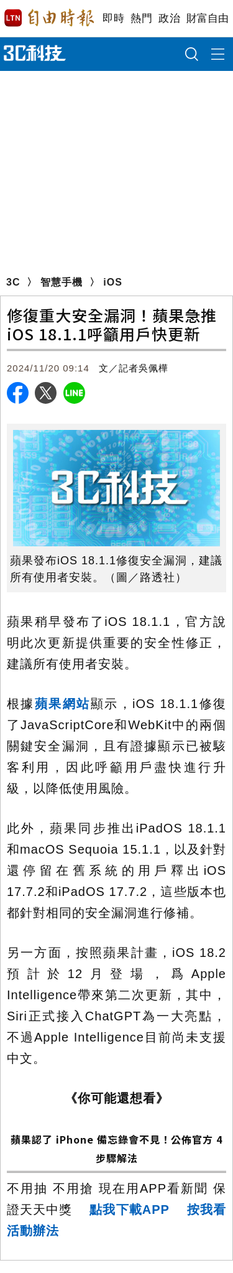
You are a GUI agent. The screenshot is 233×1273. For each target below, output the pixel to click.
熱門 (141, 18)
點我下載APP (129, 1209)
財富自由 (207, 18)
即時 (113, 18)
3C (13, 282)
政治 (169, 18)
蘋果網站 (63, 704)
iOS (112, 282)
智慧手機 (61, 282)
